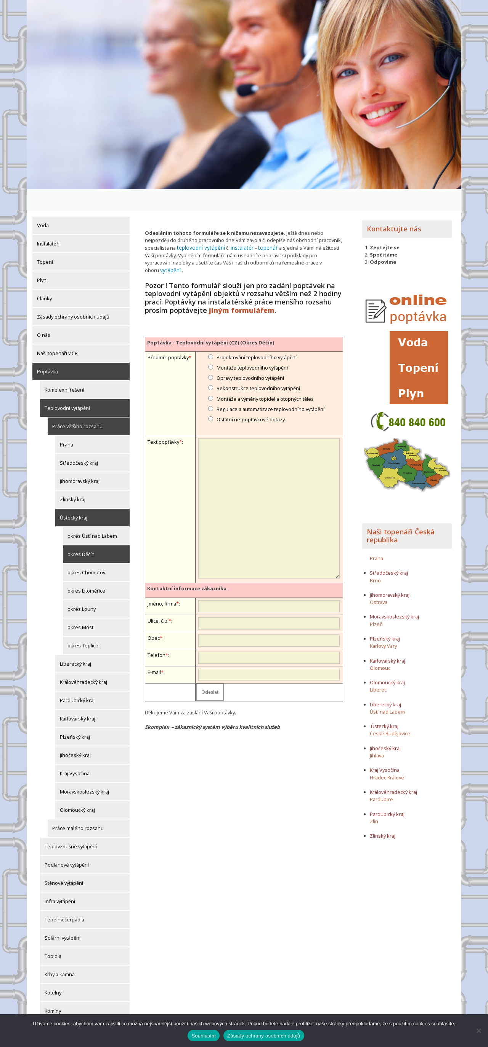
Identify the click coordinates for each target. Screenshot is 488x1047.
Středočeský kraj (79, 441)
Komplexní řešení (64, 368)
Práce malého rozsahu (78, 806)
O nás (43, 313)
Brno (375, 558)
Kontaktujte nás (394, 207)
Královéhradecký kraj (83, 660)
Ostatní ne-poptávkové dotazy (251, 389)
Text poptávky (163, 411)
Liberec (378, 668)
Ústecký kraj (73, 495)
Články (44, 276)
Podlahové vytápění (67, 843)
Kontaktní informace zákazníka (186, 558)
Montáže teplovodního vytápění (252, 337)
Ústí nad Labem (387, 689)
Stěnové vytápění (64, 861)
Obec (154, 607)
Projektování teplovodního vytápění (257, 327)
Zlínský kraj (72, 477)
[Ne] (478, 1030)
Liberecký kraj (75, 642)
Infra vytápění (60, 879)
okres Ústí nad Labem (92, 514)
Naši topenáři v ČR (57, 331)
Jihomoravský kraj (80, 459)
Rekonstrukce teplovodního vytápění (258, 358)
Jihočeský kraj (75, 733)
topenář (262, 225)
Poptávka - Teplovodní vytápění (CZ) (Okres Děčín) (210, 312)
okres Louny (81, 587)
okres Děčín (81, 532)
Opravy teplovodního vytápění (250, 347)
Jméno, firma (162, 573)
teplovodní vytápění (199, 225)
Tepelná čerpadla (64, 897)
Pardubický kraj (77, 678)
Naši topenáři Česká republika (401, 514)
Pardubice (381, 777)
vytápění (319, 240)
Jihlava (377, 733)
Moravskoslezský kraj (84, 770)
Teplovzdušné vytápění (71, 824)
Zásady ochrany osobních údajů (73, 295)
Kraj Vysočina (75, 751)
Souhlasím (203, 1036)
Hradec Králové (387, 755)
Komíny (53, 989)
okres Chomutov (86, 550)
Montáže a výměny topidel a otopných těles (265, 368)
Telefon (156, 624)
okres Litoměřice (86, 569)
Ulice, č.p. (158, 590)
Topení (45, 240)
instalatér (237, 225)
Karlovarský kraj (77, 696)
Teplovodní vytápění (67, 386)
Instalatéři (48, 221)
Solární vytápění (62, 916)
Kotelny (53, 970)
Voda (43, 203)
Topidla (53, 934)
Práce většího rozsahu (77, 404)
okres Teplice (82, 623)
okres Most (80, 605)
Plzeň (376, 602)
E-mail (154, 641)
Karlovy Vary (383, 624)
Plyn (42, 258)
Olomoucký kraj (77, 788)
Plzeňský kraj (75, 715)
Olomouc (380, 645)
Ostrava (378, 580)
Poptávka (47, 349)
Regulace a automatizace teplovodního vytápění (270, 378)
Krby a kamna (60, 952)
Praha (66, 422)
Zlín (374, 799)
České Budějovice (390, 711)
